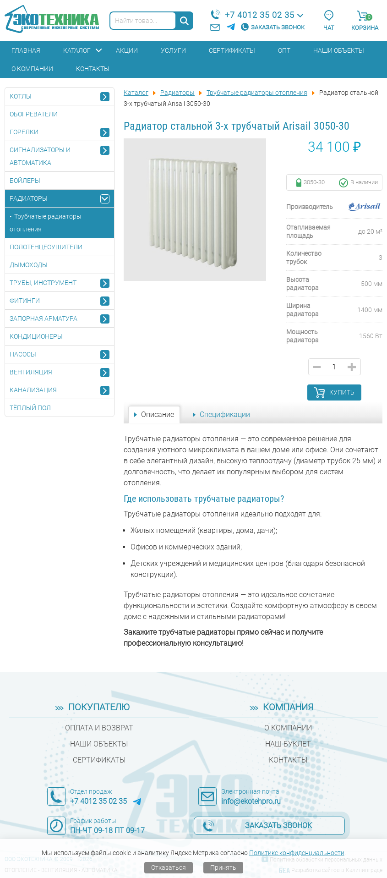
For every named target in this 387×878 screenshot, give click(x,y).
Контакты (92, 68)
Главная (25, 50)
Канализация (33, 390)
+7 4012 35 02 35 (259, 15)
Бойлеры (25, 180)
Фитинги (25, 300)
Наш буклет (288, 744)
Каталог (77, 50)
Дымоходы (29, 265)
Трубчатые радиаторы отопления (46, 223)
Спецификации (225, 414)
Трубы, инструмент (43, 282)
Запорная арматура (43, 318)
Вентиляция (31, 372)
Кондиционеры (36, 336)
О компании (32, 68)
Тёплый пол (30, 408)
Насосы (23, 354)
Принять (223, 867)
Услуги (173, 50)
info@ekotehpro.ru (251, 801)
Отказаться (168, 867)
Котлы (21, 96)
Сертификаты (232, 50)
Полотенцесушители (46, 247)
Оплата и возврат (99, 728)
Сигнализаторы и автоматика (40, 156)
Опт (284, 50)
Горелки (24, 132)
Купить (341, 392)
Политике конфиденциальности (296, 852)
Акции (127, 50)
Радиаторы (29, 198)
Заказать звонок (278, 27)
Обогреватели (34, 114)
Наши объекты (338, 50)
